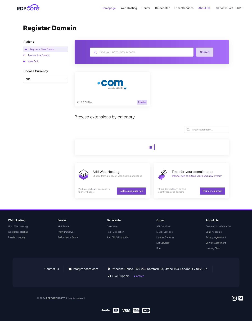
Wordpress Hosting (18, 231)
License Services (165, 237)
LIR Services (162, 242)
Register (142, 102)
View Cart (30, 61)
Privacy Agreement (216, 237)
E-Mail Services (164, 231)
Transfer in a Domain (36, 55)
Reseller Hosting (16, 237)
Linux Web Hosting (18, 226)
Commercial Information (218, 226)
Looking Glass (213, 248)
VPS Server (64, 226)
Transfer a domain (212, 191)
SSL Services (163, 226)
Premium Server (66, 231)
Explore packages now (131, 191)
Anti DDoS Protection (118, 237)
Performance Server (68, 237)
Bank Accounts (214, 231)
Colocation (112, 226)
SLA (158, 248)
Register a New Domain (39, 49)
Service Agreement (216, 242)
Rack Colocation (115, 231)
